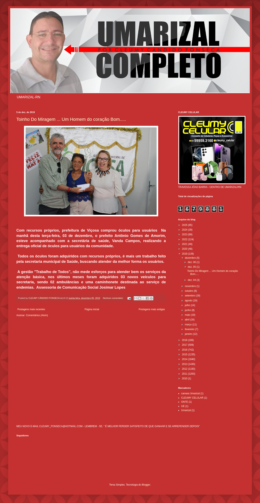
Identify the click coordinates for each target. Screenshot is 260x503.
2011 (185, 373)
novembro (191, 286)
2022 (185, 239)
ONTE (184, 401)
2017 (185, 344)
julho (188, 305)
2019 (185, 253)
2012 (185, 368)
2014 (185, 359)
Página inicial (92, 309)
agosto (189, 300)
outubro (189, 290)
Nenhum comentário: (113, 298)
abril (187, 319)
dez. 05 (192, 266)
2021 (185, 244)
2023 (185, 234)
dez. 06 (192, 262)
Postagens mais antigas (152, 309)
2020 (185, 248)
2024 (185, 229)
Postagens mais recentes (31, 309)
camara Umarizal (190, 393)
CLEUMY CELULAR (192, 397)
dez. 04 (192, 280)
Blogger (146, 484)
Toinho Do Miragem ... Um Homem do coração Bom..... (71, 119)
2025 (185, 225)
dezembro (191, 257)
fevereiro (190, 329)
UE (183, 406)
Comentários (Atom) (37, 315)
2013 (185, 364)
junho (188, 310)
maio (188, 314)
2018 (185, 340)
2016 (185, 349)
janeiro (189, 334)
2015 (185, 354)
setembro (190, 295)
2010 (185, 378)
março (188, 324)
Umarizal (186, 410)
